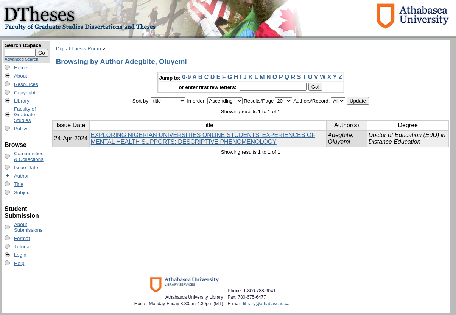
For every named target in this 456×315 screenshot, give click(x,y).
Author (21, 176)
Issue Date (26, 167)
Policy (21, 128)
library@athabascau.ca (266, 303)
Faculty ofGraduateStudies (25, 114)
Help (19, 263)
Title (18, 184)
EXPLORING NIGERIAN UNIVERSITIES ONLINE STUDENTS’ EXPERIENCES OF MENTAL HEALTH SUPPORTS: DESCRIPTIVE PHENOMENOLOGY (203, 138)
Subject (22, 192)
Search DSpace (23, 45)
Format (22, 238)
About (20, 76)
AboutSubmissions (28, 227)
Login (20, 255)
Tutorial (22, 247)
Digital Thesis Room (78, 48)
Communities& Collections (29, 156)
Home (21, 67)
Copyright (25, 92)
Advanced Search (21, 59)
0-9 (186, 77)
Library (22, 101)
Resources (26, 84)
